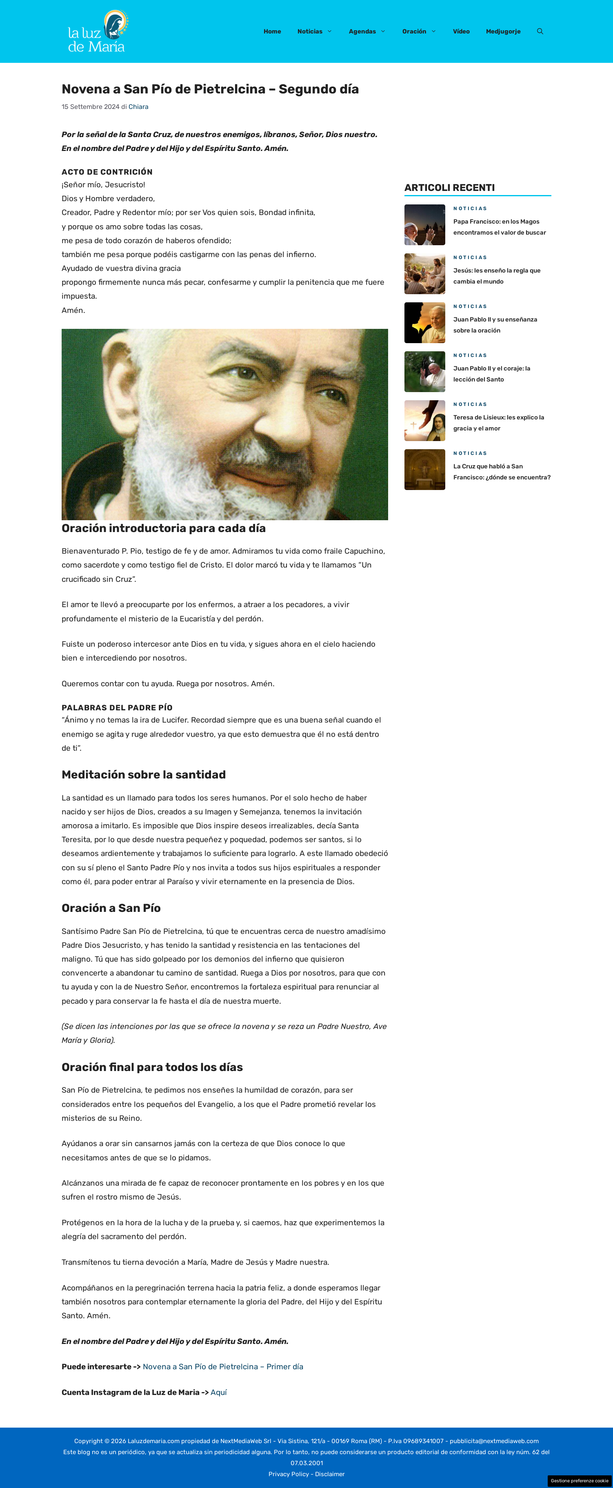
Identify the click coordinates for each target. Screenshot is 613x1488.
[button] (540, 31)
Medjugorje (503, 31)
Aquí (219, 1392)
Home (272, 31)
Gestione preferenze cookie (580, 1481)
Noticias (319, 31)
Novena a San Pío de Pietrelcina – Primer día (223, 1366)
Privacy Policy (289, 1474)
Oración (423, 31)
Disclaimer (330, 1474)
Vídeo (461, 31)
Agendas (371, 31)
